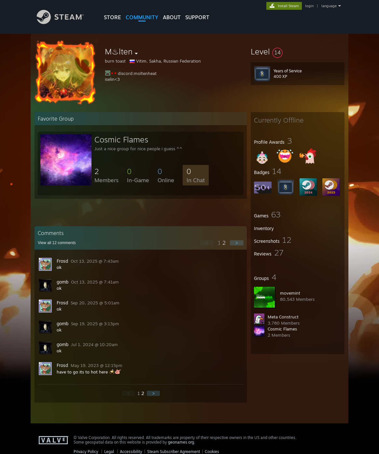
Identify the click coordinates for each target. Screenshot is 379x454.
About (172, 17)
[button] (297, 51)
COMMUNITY (142, 17)
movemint (290, 293)
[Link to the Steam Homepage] (65, 22)
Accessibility (131, 451)
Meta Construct (283, 316)
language (329, 6)
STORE (112, 17)
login (309, 6)
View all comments (57, 243)
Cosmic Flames (282, 328)
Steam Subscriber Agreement (173, 451)
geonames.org (181, 442)
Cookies (212, 451)
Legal (109, 451)
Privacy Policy (86, 451)
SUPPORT (197, 17)
